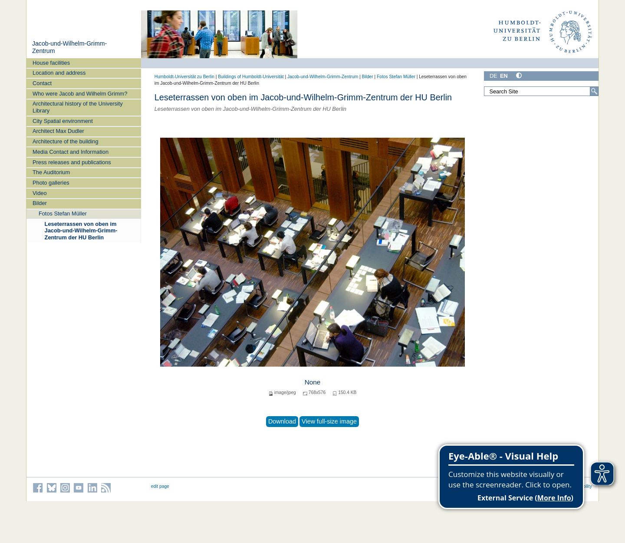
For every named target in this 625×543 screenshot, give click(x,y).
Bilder (40, 203)
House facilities (51, 63)
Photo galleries (51, 182)
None (313, 382)
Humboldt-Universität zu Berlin (184, 76)
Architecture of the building (66, 141)
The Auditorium (51, 172)
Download (282, 421)
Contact (42, 83)
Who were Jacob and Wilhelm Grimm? (80, 93)
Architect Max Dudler (58, 131)
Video (40, 193)
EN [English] (504, 76)
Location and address (59, 73)
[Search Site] (541, 91)
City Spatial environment (63, 121)
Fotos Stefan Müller (63, 213)
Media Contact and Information (71, 152)
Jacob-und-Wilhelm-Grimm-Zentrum (322, 76)
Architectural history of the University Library (78, 106)
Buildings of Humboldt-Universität (250, 76)
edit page (160, 486)
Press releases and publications (72, 162)
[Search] (594, 91)
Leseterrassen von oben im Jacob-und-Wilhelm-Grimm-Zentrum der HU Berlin (81, 231)
